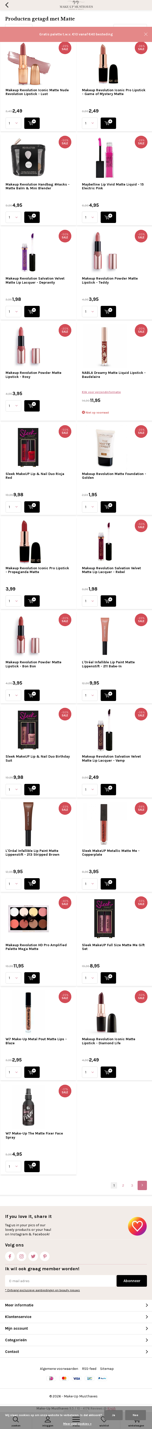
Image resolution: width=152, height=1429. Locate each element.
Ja (113, 1415)
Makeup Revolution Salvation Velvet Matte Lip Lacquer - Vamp (111, 758)
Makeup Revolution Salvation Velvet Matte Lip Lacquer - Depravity (35, 280)
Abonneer (131, 1281)
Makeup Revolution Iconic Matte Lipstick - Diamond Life (108, 1041)
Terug (6, 5)
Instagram (21, 1255)
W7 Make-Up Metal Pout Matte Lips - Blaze (36, 1041)
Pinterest (45, 1255)
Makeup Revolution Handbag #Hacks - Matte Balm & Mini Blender (38, 186)
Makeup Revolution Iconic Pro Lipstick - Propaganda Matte (37, 570)
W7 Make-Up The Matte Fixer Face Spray (34, 1135)
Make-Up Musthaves (81, 1396)
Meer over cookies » (77, 1423)
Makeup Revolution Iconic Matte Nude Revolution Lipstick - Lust (37, 92)
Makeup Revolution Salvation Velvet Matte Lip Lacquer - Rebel (111, 570)
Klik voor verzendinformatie (101, 392)
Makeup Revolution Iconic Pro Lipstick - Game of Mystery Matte (113, 92)
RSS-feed (89, 1369)
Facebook (10, 1255)
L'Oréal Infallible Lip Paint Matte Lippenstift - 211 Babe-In (108, 664)
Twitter (33, 1255)
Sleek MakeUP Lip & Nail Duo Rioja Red (35, 476)
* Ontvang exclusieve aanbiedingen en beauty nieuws (42, 1290)
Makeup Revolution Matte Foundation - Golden (114, 476)
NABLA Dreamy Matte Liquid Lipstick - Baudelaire (114, 375)
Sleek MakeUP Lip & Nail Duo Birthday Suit (38, 758)
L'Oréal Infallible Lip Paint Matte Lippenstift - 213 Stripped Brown (32, 853)
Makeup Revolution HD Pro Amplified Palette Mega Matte (36, 947)
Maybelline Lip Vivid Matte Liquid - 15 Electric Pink (113, 186)
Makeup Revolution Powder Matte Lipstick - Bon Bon (33, 664)
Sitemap (107, 1369)
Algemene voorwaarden (59, 1369)
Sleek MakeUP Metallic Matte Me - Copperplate (111, 853)
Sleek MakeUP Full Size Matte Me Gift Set (113, 947)
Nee (135, 1415)
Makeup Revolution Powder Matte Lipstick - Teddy (110, 280)
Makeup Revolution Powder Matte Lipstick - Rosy (33, 375)
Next (142, 1185)
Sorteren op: (100, 29)
